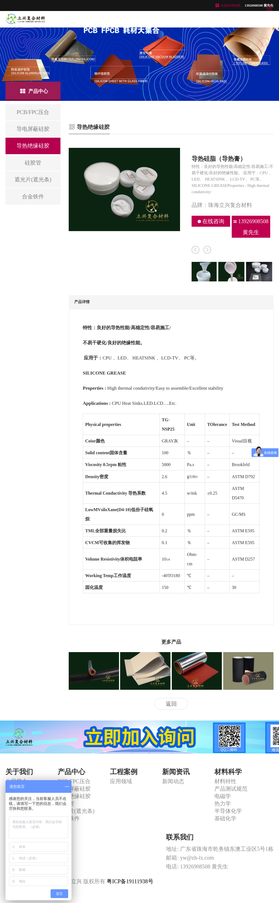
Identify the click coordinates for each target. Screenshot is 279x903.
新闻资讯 (176, 771)
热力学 (222, 803)
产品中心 (71, 771)
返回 (171, 704)
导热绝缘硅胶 (74, 796)
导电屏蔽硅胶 (74, 789)
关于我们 (19, 771)
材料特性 (225, 781)
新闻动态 (173, 781)
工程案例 (123, 771)
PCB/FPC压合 (74, 781)
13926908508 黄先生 (250, 226)
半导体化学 (228, 811)
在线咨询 (211, 221)
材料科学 (228, 771)
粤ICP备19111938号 (130, 881)
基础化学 (225, 818)
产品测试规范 (230, 789)
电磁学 (222, 796)
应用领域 (121, 781)
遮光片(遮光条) (76, 811)
